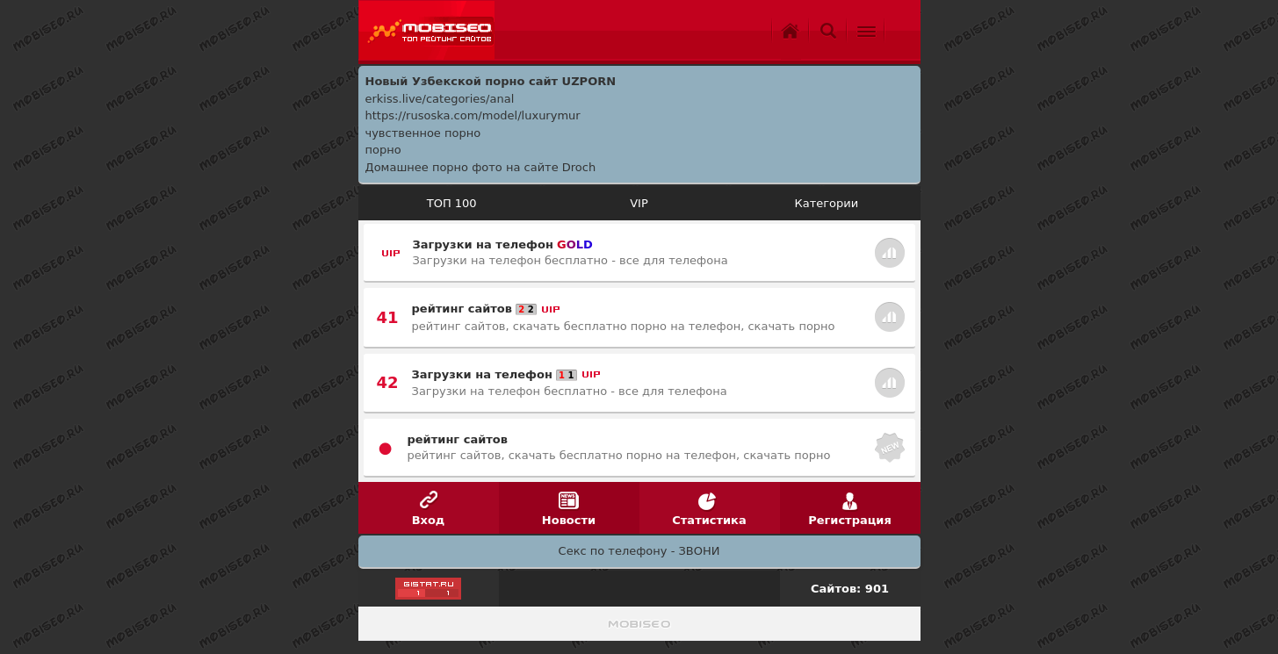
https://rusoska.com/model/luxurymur (473, 115)
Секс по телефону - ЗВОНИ (639, 550)
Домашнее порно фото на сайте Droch (480, 167)
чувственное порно (423, 133)
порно (383, 149)
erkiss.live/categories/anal (440, 98)
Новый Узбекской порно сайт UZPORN (491, 81)
